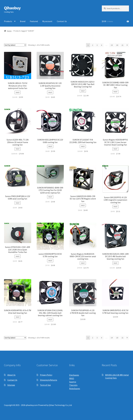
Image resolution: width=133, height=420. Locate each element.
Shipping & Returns (48, 380)
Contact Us (62, 21)
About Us (11, 375)
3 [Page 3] (97, 45)
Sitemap (11, 385)
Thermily (73, 385)
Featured (34, 21)
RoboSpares (74, 388)
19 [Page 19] (112, 45)
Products (8, 21)
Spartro (72, 381)
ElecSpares (74, 375)
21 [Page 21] (122, 45)
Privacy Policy (46, 375)
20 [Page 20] (117, 45)
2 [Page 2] (92, 45)
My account (47, 21)
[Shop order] (15, 45)
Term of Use (45, 385)
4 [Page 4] (101, 45)
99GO (71, 378)
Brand (22, 21)
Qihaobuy (12, 8)
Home (9, 31)
